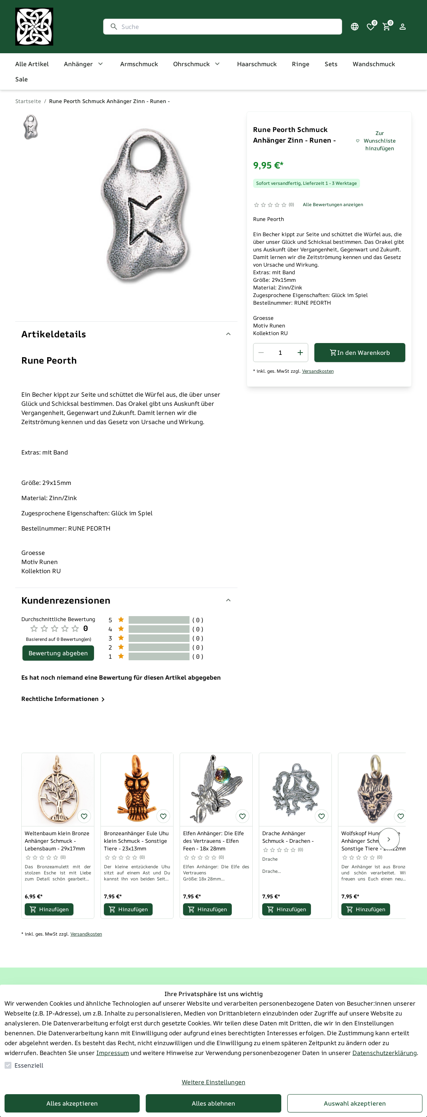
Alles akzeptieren (72, 1103)
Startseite (28, 101)
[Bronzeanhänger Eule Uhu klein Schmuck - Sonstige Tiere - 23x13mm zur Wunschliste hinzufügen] (163, 816)
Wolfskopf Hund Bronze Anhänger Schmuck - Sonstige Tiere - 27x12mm (374, 840)
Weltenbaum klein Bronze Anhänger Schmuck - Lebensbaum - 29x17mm (57, 840)
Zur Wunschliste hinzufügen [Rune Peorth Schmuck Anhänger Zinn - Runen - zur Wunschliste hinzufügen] (376, 140)
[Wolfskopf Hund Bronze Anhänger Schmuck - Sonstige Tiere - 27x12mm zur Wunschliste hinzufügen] (401, 816)
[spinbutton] (281, 352)
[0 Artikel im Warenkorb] (386, 26)
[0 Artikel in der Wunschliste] (370, 26)
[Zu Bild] (30, 127)
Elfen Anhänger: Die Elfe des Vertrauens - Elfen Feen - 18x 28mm (213, 840)
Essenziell (28, 1065)
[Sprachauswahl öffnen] (354, 26)
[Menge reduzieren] (261, 352)
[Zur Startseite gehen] (51, 27)
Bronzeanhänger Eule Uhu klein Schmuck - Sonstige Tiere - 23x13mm (136, 840)
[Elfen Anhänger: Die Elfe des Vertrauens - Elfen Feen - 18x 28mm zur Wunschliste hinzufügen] (242, 816)
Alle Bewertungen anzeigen (333, 204)
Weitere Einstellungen (213, 1082)
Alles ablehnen (213, 1103)
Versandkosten (318, 371)
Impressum (112, 1053)
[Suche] (228, 26)
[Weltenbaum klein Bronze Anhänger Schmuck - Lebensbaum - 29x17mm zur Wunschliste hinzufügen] (84, 816)
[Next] (389, 839)
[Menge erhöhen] (300, 352)
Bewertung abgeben (58, 653)
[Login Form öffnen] (402, 26)
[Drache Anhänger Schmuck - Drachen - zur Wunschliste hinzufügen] (321, 816)
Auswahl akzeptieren (355, 1103)
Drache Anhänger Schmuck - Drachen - (288, 836)
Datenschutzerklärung (384, 1053)
